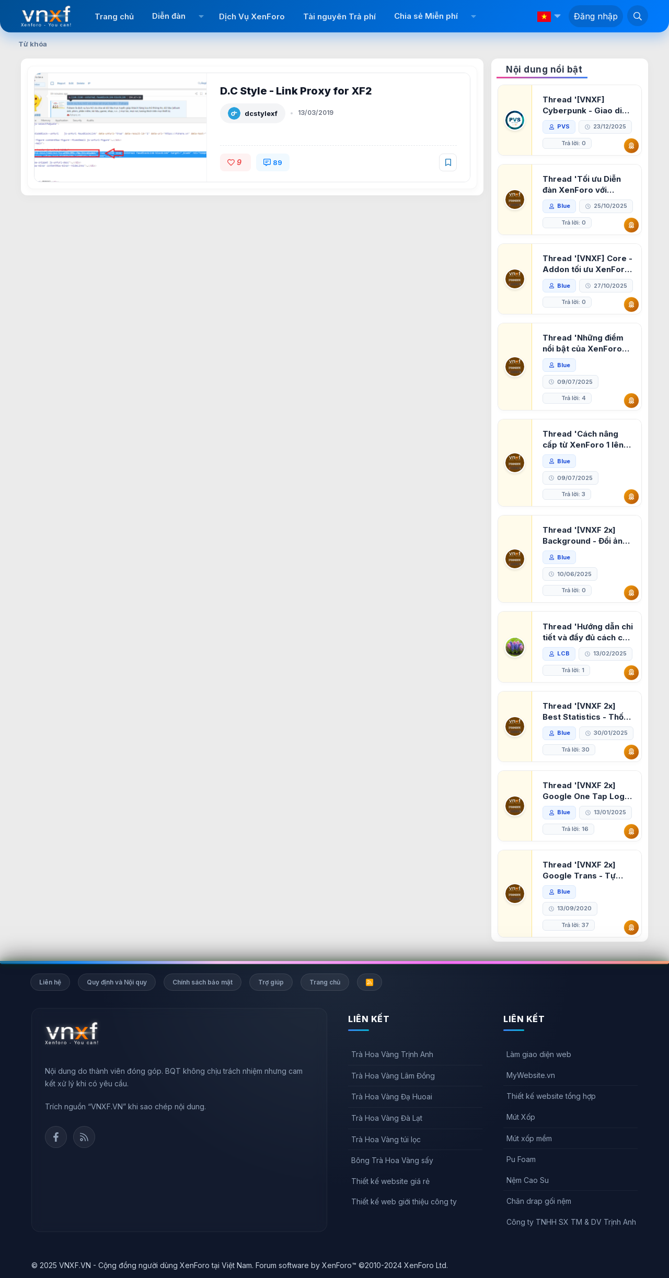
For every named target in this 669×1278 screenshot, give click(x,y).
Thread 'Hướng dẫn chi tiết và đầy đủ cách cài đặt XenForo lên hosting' (588, 632)
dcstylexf (261, 113)
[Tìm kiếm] (637, 15)
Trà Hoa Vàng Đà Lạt (386, 1117)
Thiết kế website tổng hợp (551, 1096)
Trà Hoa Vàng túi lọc (386, 1139)
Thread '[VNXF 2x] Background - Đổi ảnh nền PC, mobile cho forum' (585, 535)
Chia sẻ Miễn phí (426, 16)
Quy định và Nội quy (117, 982)
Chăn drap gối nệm (538, 1201)
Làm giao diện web (538, 1054)
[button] (201, 16)
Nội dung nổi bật (544, 69)
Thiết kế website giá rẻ (390, 1181)
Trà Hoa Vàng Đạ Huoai (391, 1096)
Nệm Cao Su (527, 1180)
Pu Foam (521, 1159)
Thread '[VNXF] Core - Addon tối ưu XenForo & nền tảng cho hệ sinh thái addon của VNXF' (587, 264)
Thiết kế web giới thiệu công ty (404, 1201)
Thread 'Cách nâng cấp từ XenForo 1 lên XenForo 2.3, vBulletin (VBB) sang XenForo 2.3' (586, 439)
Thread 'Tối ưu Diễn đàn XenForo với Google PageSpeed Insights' (582, 184)
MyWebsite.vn (530, 1075)
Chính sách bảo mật (202, 982)
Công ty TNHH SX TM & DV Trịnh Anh (571, 1221)
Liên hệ (50, 982)
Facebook (56, 1137)
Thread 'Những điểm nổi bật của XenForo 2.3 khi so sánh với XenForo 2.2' (583, 343)
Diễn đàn (169, 16)
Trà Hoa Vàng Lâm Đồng (393, 1075)
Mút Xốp (520, 1116)
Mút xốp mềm (529, 1138)
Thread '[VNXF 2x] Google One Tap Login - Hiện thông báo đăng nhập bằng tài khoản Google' (587, 791)
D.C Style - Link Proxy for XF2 (296, 91)
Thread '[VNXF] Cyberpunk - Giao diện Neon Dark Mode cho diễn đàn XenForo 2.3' (587, 105)
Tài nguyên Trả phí (339, 16)
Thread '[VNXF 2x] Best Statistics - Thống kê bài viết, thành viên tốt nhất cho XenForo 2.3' (588, 711)
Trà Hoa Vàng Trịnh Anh (392, 1054)
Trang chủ (114, 16)
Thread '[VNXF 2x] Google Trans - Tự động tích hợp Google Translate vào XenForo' (585, 870)
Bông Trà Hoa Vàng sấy (392, 1160)
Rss (84, 1137)
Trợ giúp (271, 982)
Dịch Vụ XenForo (252, 16)
